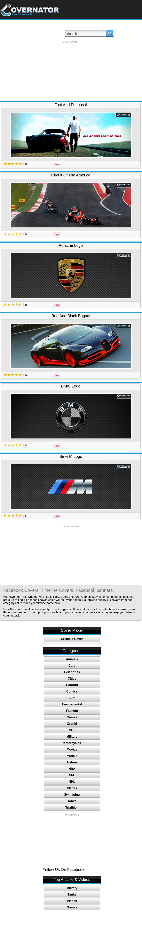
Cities (72, 678)
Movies (72, 749)
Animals (72, 659)
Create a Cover (72, 639)
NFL (72, 775)
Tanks (71, 801)
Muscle (72, 756)
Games (72, 717)
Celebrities (72, 672)
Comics (72, 691)
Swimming (72, 794)
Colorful (72, 685)
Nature (72, 762)
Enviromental (72, 704)
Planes (72, 788)
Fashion (72, 710)
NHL (72, 781)
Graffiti (72, 723)
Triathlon (72, 807)
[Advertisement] (70, 71)
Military (72, 736)
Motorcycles (72, 743)
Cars (71, 665)
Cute (71, 698)
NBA (71, 768)
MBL (71, 730)
